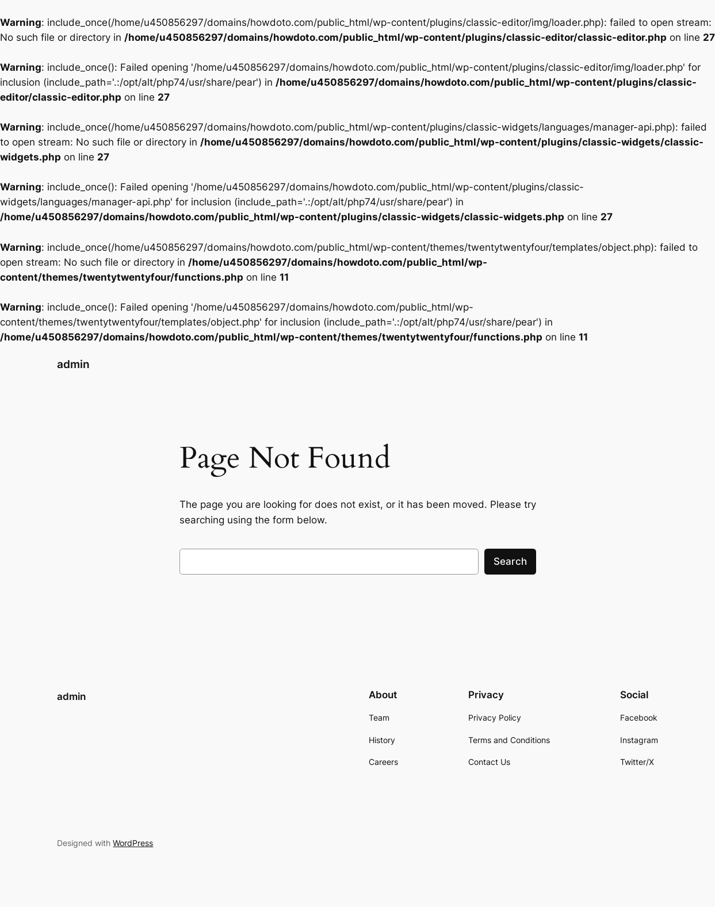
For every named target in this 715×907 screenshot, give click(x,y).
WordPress (133, 843)
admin (73, 364)
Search (510, 561)
